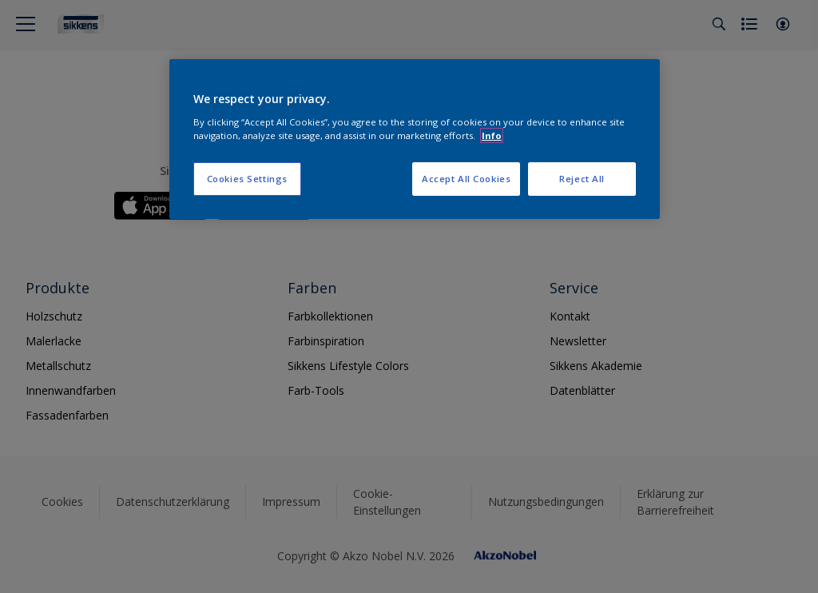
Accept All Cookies (466, 179)
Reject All (582, 179)
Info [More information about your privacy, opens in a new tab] (492, 135)
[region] (414, 139)
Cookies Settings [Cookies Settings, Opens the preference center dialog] (247, 179)
